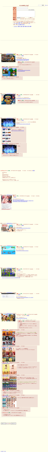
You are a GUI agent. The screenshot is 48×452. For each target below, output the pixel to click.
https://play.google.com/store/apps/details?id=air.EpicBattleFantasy (23, 71)
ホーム (46, 5)
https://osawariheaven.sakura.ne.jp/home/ (18, 130)
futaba (5, 451)
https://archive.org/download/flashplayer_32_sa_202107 (24, 297)
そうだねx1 (36, 54)
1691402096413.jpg (5, 67)
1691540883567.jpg (9, 93)
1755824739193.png (5, 363)
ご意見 (21, 22)
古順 (21, 26)
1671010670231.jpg (9, 53)
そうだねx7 (19, 315)
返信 (23, 55)
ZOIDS (23, 24)
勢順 (26, 26)
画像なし (31, 17)
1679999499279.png (9, 245)
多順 (23, 26)
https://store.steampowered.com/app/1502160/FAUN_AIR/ (11, 277)
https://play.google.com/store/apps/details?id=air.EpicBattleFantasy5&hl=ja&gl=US (22, 60)
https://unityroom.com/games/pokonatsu (22, 250)
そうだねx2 (23, 362)
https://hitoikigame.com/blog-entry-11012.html (23, 98)
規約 (29, 23)
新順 (19, 26)
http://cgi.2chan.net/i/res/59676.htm (21, 318)
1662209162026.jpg (9, 313)
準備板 (19, 22)
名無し (7, 153)
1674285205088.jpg (9, 292)
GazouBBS (2, 451)
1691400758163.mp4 (5, 144)
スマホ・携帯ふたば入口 (17, 23)
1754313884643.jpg (5, 330)
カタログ (15, 26)
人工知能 (20, 24)
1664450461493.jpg (5, 128)
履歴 (30, 26)
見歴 (28, 26)
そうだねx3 (24, 170)
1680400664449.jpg (9, 223)
